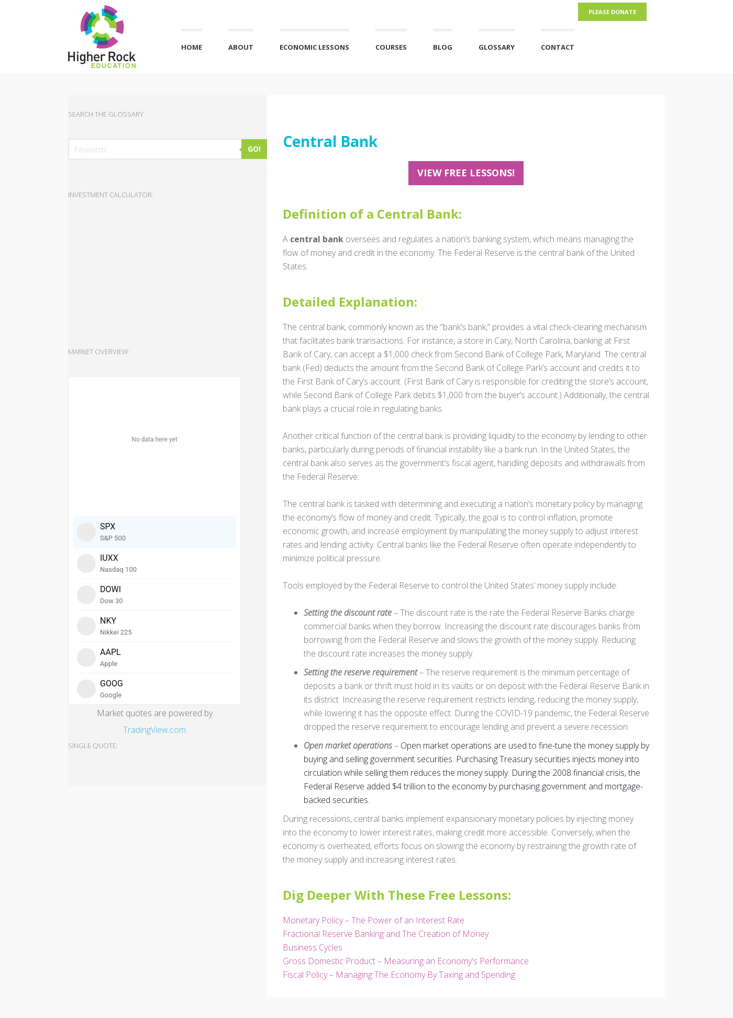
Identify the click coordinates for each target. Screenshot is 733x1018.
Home (191, 47)
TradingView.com (154, 730)
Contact (557, 47)
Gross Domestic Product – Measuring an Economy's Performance (406, 961)
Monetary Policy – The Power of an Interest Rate (373, 920)
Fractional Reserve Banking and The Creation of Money (385, 934)
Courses (391, 47)
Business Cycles (312, 947)
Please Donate (612, 12)
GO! (254, 149)
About (240, 47)
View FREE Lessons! (466, 172)
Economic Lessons (314, 47)
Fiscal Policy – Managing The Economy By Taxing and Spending (399, 974)
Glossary (497, 47)
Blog (442, 47)
